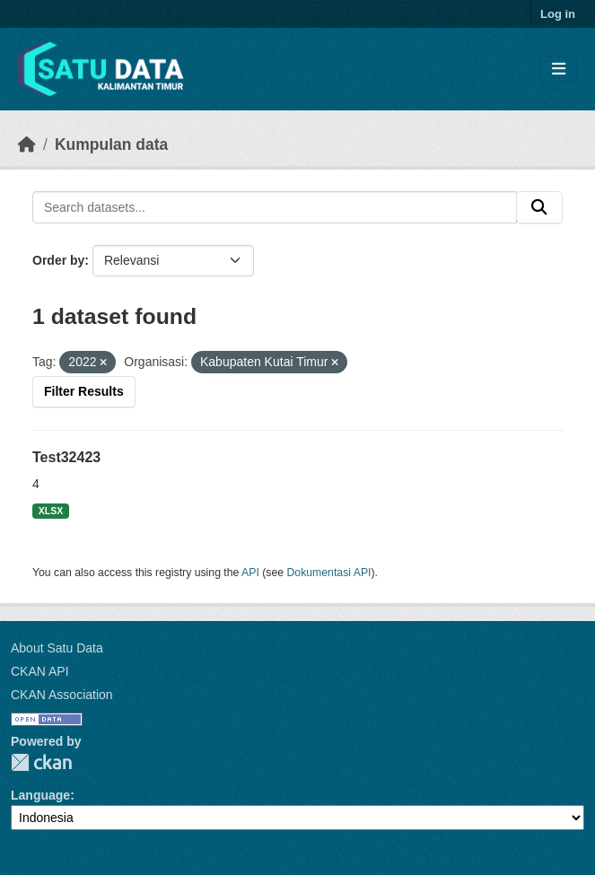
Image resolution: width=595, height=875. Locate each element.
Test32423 (66, 457)
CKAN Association (62, 694)
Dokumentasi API (329, 572)
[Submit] (539, 207)
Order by (58, 260)
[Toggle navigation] (558, 70)
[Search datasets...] (274, 207)
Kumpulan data (111, 144)
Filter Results (84, 391)
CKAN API (40, 671)
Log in (557, 14)
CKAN (41, 762)
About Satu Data (57, 648)
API (250, 572)
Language (40, 795)
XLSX (51, 510)
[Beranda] (27, 144)
